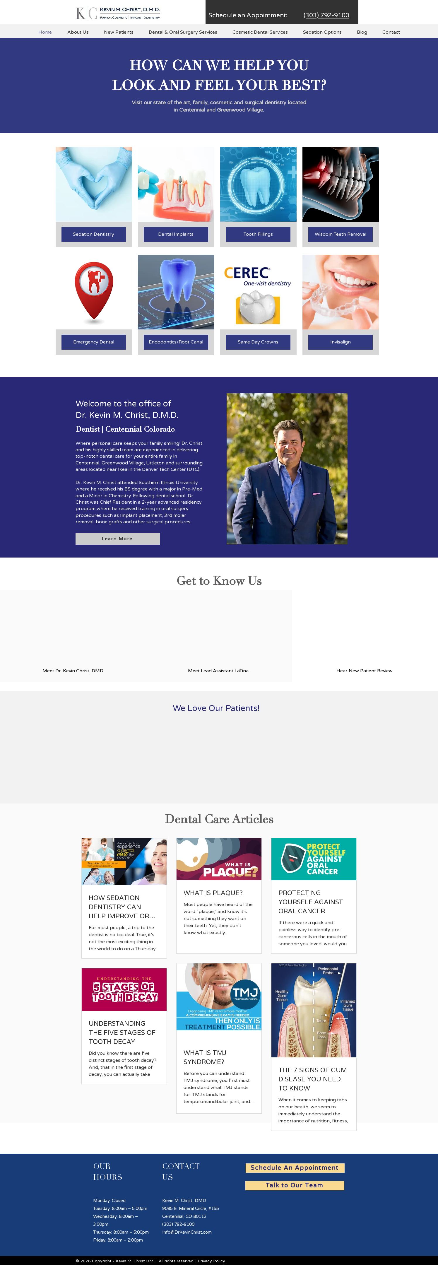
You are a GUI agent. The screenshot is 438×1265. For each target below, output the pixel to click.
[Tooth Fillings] (258, 234)
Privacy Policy (211, 1261)
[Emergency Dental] (93, 342)
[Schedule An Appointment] (295, 1168)
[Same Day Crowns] (258, 342)
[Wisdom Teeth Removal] (340, 234)
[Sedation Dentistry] (93, 234)
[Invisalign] (340, 342)
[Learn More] (118, 539)
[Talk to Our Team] (294, 1185)
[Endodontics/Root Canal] (176, 342)
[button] (77, 32)
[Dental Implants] (176, 234)
